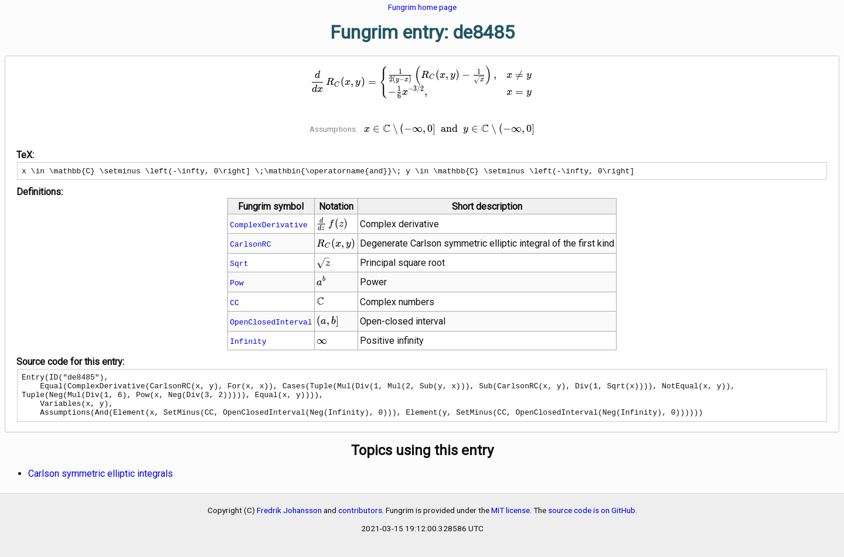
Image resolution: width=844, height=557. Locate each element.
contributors (360, 520)
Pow (236, 284)
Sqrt (239, 264)
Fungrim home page (422, 7)
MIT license (510, 520)
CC (234, 304)
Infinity (248, 342)
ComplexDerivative (269, 226)
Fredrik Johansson (289, 520)
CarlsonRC (250, 245)
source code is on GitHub (591, 520)
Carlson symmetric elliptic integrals (100, 484)
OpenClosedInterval (271, 323)
